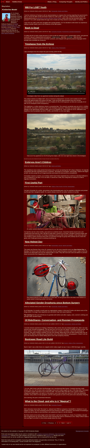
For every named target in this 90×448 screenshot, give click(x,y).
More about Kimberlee (7, 33)
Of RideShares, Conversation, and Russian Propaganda (54, 320)
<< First (44, 423)
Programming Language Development (71, 31)
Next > (63, 423)
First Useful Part (33, 183)
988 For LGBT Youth (35, 7)
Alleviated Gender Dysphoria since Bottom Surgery (52, 303)
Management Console (82, 431)
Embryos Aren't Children (38, 162)
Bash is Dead (32, 28)
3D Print (65, 186)
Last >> (69, 423)
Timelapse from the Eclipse (39, 44)
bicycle (61, 186)
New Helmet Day (33, 242)
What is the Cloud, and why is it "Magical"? (48, 401)
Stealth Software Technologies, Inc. (9, 24)
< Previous (51, 423)
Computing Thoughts (65, 2)
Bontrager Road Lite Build (39, 339)
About (8, 2)
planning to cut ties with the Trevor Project (49, 18)
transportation (71, 186)
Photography (62, 48)
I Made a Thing (51, 2)
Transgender (54, 11)
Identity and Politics (81, 2)
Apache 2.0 (49, 435)
